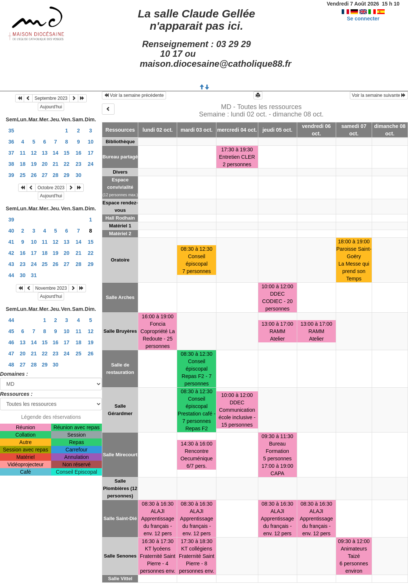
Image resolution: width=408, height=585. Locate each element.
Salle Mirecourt (120, 454)
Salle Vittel (120, 578)
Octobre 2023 (50, 187)
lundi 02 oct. (158, 130)
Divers (120, 172)
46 (11, 342)
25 (23, 175)
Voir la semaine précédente (134, 95)
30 (79, 175)
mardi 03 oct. (196, 130)
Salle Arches (120, 297)
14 (56, 153)
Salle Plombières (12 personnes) (120, 488)
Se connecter (363, 19)
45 (11, 331)
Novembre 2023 (51, 288)
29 (67, 175)
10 (91, 142)
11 (23, 153)
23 (79, 164)
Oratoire (120, 260)
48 (11, 365)
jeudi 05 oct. (277, 130)
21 (56, 164)
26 (34, 175)
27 (45, 175)
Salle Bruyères (120, 331)
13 (45, 153)
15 (67, 153)
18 (23, 164)
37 (11, 153)
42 (11, 253)
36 (11, 142)
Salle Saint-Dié (120, 518)
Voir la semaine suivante (379, 95)
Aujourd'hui (51, 106)
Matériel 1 (120, 226)
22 (67, 164)
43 (11, 264)
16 (79, 153)
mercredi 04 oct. (237, 130)
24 (91, 164)
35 (11, 131)
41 (11, 242)
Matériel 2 (120, 233)
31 (34, 275)
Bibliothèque (120, 141)
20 (45, 164)
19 (34, 164)
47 (11, 353)
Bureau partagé (120, 157)
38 (11, 164)
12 (34, 153)
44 (11, 275)
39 (11, 175)
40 (11, 231)
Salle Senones (120, 556)
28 (56, 175)
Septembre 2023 (50, 98)
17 (91, 153)
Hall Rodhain (120, 218)
